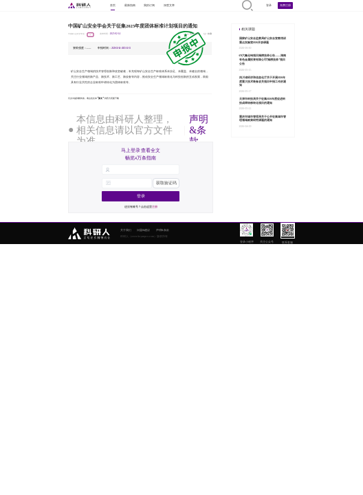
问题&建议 (143, 230)
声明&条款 (198, 130)
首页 (113, 5)
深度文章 (169, 5)
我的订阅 (149, 5)
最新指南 (129, 5)
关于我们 (125, 230)
